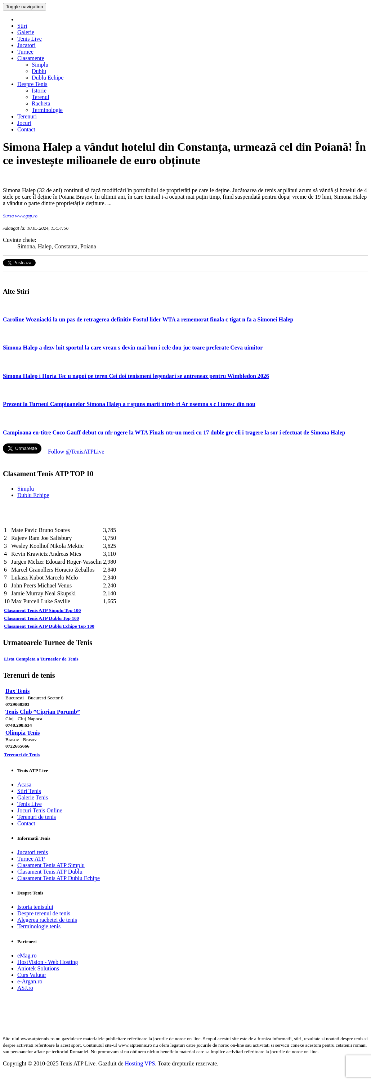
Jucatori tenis (32, 852)
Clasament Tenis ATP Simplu (51, 865)
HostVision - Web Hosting (47, 962)
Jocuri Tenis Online (39, 810)
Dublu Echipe (47, 78)
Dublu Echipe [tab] (33, 495)
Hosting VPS (140, 1063)
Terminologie (47, 110)
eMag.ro (27, 955)
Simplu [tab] (25, 489)
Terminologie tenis (39, 926)
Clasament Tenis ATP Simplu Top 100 (42, 610)
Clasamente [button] (30, 58)
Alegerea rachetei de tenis (47, 920)
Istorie (39, 90)
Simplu (40, 65)
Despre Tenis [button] (32, 84)
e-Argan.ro (29, 981)
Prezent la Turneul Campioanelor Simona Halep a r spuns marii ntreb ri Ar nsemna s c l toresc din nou (129, 404)
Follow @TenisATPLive (76, 451)
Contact (26, 129)
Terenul (40, 97)
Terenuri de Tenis (22, 754)
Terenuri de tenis (36, 817)
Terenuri (27, 116)
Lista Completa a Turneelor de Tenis (41, 659)
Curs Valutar (31, 975)
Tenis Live (29, 39)
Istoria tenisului (35, 907)
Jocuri (24, 123)
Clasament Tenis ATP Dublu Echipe (58, 878)
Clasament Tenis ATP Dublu (49, 872)
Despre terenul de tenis (43, 913)
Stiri (22, 26)
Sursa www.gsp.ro (20, 215)
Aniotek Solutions (38, 968)
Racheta (41, 103)
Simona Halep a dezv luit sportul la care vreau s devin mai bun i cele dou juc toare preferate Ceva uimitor (133, 347)
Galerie (25, 32)
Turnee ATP (31, 859)
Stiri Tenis (29, 791)
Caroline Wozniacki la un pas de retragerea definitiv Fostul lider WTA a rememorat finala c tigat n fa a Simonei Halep (148, 319)
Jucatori (26, 45)
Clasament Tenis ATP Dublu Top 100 (41, 618)
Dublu (39, 71)
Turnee (25, 52)
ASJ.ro (25, 988)
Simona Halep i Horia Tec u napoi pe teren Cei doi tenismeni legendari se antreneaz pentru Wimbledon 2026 (136, 376)
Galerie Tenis (32, 797)
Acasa (24, 784)
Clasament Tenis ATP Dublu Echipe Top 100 (49, 626)
